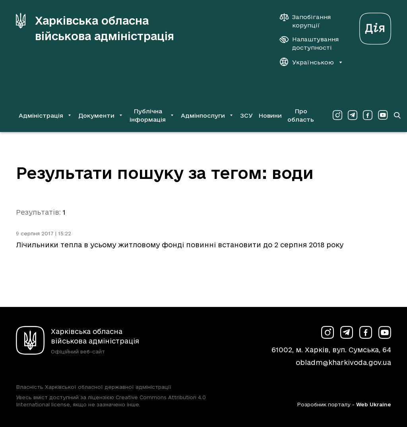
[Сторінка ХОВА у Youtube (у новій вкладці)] (383, 115)
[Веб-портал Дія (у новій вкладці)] (375, 26)
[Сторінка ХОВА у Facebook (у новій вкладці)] (367, 115)
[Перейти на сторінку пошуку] (397, 115)
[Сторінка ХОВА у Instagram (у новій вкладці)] (337, 115)
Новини (270, 115)
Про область (300, 115)
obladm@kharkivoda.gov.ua (343, 362)
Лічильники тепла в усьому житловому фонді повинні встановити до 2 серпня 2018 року (179, 244)
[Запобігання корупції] (309, 21)
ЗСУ (246, 115)
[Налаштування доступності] (309, 43)
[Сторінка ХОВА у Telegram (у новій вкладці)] (352, 115)
